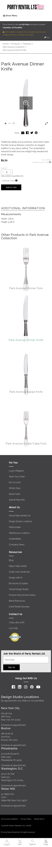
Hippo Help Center (18, 566)
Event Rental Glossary (19, 606)
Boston (6, 728)
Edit (46, 37)
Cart (20, 843)
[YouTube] (38, 687)
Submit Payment (17, 500)
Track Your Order (17, 476)
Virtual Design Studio (19, 589)
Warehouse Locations (19, 533)
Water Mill (8, 788)
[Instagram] (25, 687)
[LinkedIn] (19, 687)
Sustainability (15, 539)
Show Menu (10, 15)
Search (32, 843)
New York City (10, 708)
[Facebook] (13, 687)
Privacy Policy (26, 819)
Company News (16, 544)
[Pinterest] (31, 687)
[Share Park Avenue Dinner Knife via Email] (22, 133)
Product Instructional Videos (22, 595)
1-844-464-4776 (16, 622)
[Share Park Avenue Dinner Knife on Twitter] (31, 133)
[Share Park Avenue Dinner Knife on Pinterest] (36, 133)
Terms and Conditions (9, 819)
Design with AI (15, 577)
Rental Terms (39, 819)
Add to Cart (11, 187)
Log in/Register (16, 471)
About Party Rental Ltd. (20, 515)
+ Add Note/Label (8, 181)
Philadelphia (9, 748)
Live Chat (13, 628)
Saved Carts (14, 494)
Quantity (4, 168)
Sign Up (11, 667)
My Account (15, 482)
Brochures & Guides (18, 583)
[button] (26, 103)
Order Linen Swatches (19, 572)
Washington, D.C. (12, 768)
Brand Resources (17, 601)
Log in (7, 843)
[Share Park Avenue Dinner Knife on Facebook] (27, 133)
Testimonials (15, 527)
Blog (11, 560)
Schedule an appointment (13, 725)
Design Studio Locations (20, 521)
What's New (15, 488)
